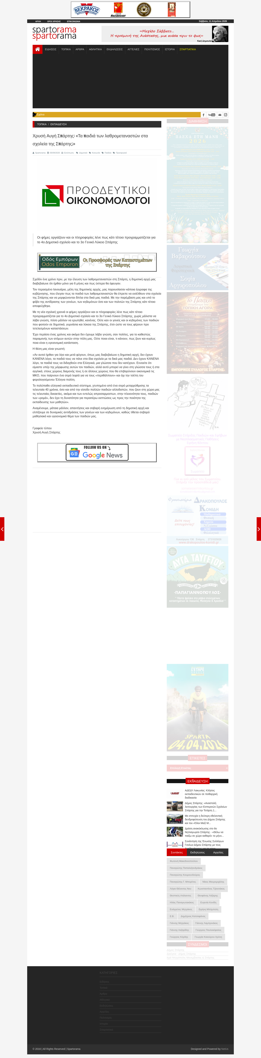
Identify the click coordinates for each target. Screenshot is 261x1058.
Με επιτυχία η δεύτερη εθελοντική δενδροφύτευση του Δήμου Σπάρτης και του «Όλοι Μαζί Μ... (205, 819)
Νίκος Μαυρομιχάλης (213, 881)
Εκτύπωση (67, 153)
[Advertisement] (130, 81)
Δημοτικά (81, 153)
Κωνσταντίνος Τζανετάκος (211, 888)
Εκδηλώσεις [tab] (197, 852)
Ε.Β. (172, 916)
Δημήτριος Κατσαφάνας (193, 916)
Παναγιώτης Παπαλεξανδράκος (186, 868)
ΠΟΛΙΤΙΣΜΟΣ (152, 49)
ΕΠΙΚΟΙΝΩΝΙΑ (73, 21)
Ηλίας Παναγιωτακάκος (182, 902)
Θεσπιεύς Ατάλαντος (180, 895)
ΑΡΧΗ (38, 21)
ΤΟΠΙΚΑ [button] (66, 49)
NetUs (224, 1048)
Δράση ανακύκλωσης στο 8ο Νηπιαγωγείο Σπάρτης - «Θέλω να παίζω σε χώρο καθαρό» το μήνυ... (204, 832)
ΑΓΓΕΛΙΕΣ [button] (133, 49)
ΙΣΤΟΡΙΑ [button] (170, 49)
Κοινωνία (94, 153)
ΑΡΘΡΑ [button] (80, 49)
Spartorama (39, 153)
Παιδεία (106, 153)
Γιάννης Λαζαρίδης (179, 930)
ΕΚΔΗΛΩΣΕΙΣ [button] (115, 49)
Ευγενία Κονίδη (208, 902)
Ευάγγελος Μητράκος (181, 909)
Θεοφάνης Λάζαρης (208, 895)
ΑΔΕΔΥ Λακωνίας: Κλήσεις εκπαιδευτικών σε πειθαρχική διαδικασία (201, 794)
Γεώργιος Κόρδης (179, 937)
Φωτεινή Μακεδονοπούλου (184, 861)
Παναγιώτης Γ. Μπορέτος (183, 881)
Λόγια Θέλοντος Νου (180, 888)
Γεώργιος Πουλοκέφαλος (208, 930)
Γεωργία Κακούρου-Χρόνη (208, 937)
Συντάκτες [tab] (177, 852)
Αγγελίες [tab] (218, 852)
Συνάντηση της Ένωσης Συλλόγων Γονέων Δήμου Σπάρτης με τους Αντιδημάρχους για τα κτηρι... (204, 845)
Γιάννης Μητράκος (179, 923)
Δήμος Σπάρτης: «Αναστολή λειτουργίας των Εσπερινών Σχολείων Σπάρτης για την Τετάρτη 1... (206, 807)
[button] (187, 49)
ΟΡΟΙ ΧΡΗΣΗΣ (54, 21)
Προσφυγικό (120, 153)
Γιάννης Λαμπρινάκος (206, 923)
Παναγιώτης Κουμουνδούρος (185, 875)
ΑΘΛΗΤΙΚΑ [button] (95, 49)
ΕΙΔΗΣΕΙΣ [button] (50, 49)
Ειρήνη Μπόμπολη (208, 909)
